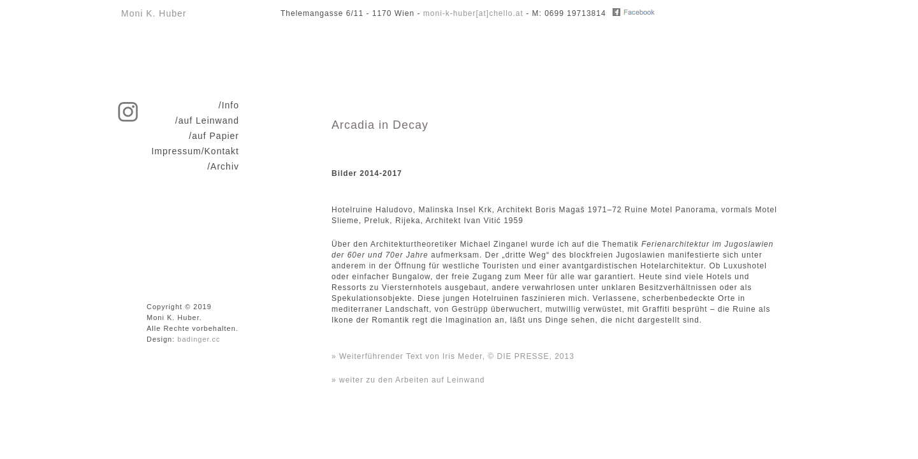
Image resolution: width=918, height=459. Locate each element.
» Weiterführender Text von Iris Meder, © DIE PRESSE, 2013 (453, 356)
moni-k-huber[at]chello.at (473, 13)
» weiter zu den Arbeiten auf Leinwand (408, 379)
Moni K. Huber (153, 13)
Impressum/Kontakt (195, 151)
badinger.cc (198, 339)
